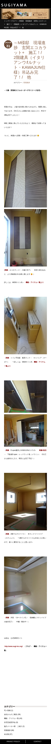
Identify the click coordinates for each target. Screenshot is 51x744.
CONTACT (37, 741)
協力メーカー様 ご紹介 (13, 726)
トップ (6, 21)
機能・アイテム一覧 (11, 718)
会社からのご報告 (10, 714)
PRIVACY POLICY (13, 741)
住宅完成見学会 (10, 722)
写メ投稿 (7, 710)
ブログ (13, 21)
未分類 (6, 734)
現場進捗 (26, 83)
